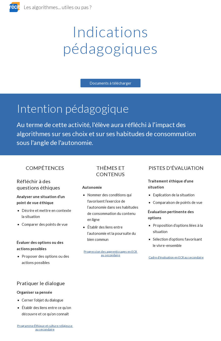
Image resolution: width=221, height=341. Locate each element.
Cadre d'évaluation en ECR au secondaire (176, 257)
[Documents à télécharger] (110, 83)
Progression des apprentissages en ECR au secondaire (110, 253)
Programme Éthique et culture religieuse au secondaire (45, 327)
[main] (110, 39)
